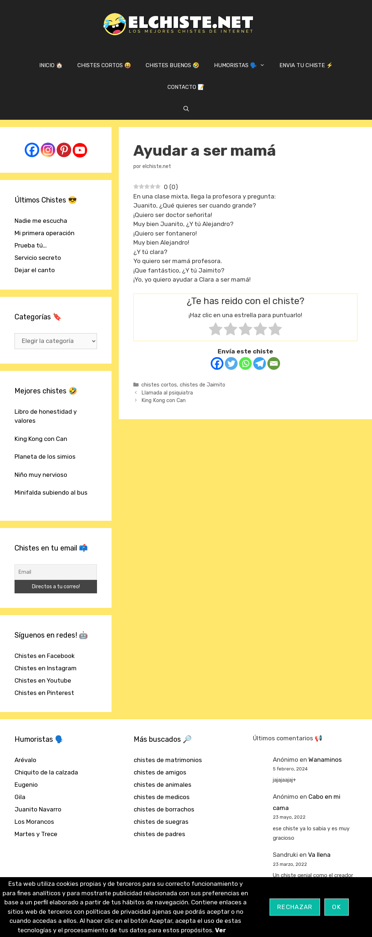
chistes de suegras (161, 821)
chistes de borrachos (164, 809)
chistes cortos (159, 384)
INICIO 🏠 (51, 65)
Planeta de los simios (45, 456)
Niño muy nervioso (41, 474)
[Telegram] (259, 363)
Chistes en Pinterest (44, 692)
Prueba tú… (31, 245)
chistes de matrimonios (168, 760)
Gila (20, 797)
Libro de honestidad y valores (46, 416)
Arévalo (25, 760)
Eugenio (26, 784)
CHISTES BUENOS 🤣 (172, 65)
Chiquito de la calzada (46, 772)
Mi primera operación (44, 233)
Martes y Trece (36, 834)
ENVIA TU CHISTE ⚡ (306, 65)
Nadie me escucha (41, 220)
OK (336, 907)
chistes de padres (159, 834)
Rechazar (294, 907)
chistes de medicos (162, 797)
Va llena (319, 854)
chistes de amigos (160, 772)
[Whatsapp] (245, 363)
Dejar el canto (35, 270)
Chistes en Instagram (46, 668)
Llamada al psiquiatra (167, 392)
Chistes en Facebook (45, 655)
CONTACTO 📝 (186, 87)
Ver (220, 930)
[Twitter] (231, 363)
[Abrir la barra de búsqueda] (186, 109)
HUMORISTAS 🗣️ (243, 65)
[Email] (273, 363)
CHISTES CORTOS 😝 (104, 65)
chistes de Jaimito (202, 384)
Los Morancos (34, 821)
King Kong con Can (163, 400)
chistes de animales (162, 784)
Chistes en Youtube (43, 680)
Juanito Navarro (38, 809)
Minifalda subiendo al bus (51, 492)
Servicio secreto (38, 257)
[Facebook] (217, 363)
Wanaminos (325, 759)
